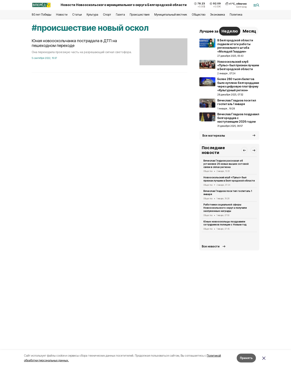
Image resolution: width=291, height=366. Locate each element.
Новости (61, 14)
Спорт (107, 14)
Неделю (230, 31)
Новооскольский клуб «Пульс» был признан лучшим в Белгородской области (229, 179)
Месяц (249, 31)
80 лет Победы (41, 14)
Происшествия (139, 14)
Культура (92, 14)
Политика (236, 14)
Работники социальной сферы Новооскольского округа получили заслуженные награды (225, 207)
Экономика (217, 14)
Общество (198, 14)
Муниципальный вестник (170, 14)
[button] (244, 150)
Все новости (211, 246)
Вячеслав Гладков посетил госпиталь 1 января (227, 192)
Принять (246, 358)
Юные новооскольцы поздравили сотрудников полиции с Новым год (224, 223)
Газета (120, 14)
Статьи (77, 14)
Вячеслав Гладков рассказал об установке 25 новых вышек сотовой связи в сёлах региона (225, 164)
